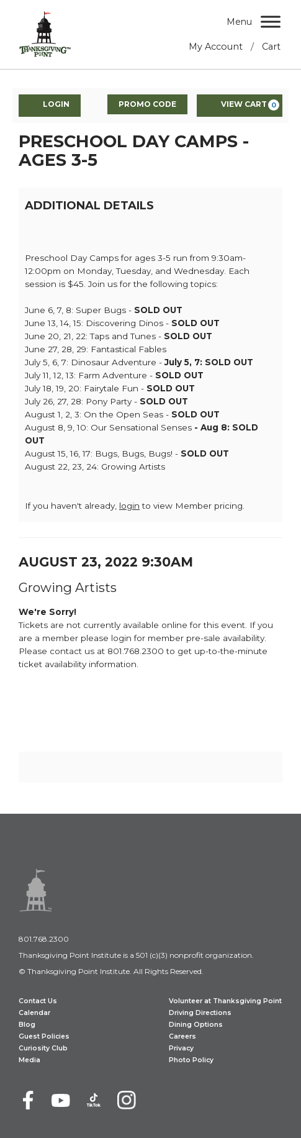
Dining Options (196, 1025)
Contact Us (38, 1001)
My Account (216, 46)
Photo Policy (191, 1060)
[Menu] (271, 21)
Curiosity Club (43, 1048)
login (129, 506)
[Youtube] (61, 1100)
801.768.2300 (44, 939)
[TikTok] (93, 1100)
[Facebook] (28, 1100)
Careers (182, 1036)
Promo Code (147, 104)
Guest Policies (44, 1036)
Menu (239, 21)
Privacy (181, 1048)
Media (29, 1060)
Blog (27, 1025)
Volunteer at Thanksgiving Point (225, 1001)
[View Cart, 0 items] (239, 105)
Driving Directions (200, 1013)
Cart (271, 46)
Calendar (34, 1013)
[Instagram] (126, 1100)
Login (50, 105)
